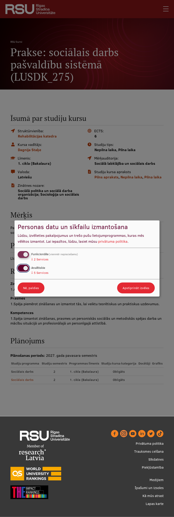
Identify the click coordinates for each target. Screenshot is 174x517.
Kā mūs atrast (153, 495)
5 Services (39, 272)
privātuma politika (113, 241)
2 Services (39, 259)
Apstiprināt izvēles (136, 288)
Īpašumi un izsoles (149, 487)
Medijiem (157, 479)
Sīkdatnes (156, 459)
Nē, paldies (31, 288)
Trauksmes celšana (149, 451)
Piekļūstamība (153, 467)
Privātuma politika (150, 443)
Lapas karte (155, 503)
